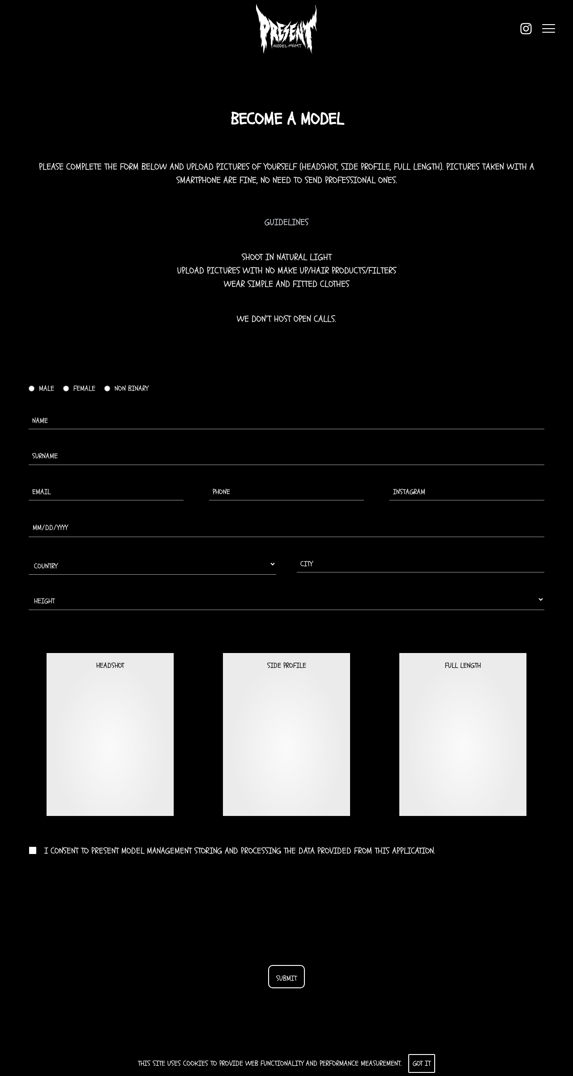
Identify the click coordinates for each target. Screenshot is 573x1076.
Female (84, 388)
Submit (286, 978)
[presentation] (286, 910)
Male (46, 388)
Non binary (131, 388)
